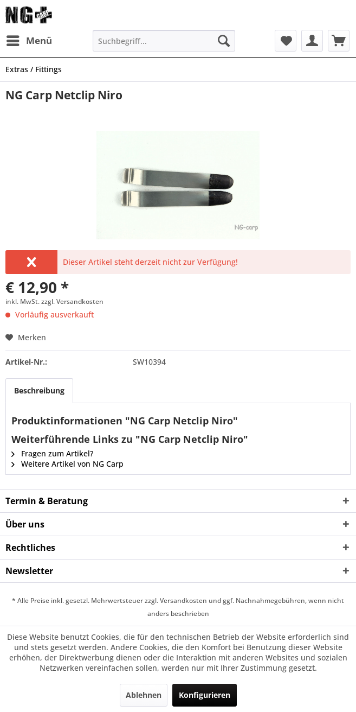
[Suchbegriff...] (164, 41)
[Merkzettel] (285, 41)
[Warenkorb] (338, 41)
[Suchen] (223, 41)
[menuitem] (28, 41)
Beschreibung (39, 390)
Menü (29, 39)
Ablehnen (143, 695)
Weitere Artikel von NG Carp (67, 464)
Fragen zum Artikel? (52, 453)
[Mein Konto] (312, 41)
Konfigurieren (204, 695)
